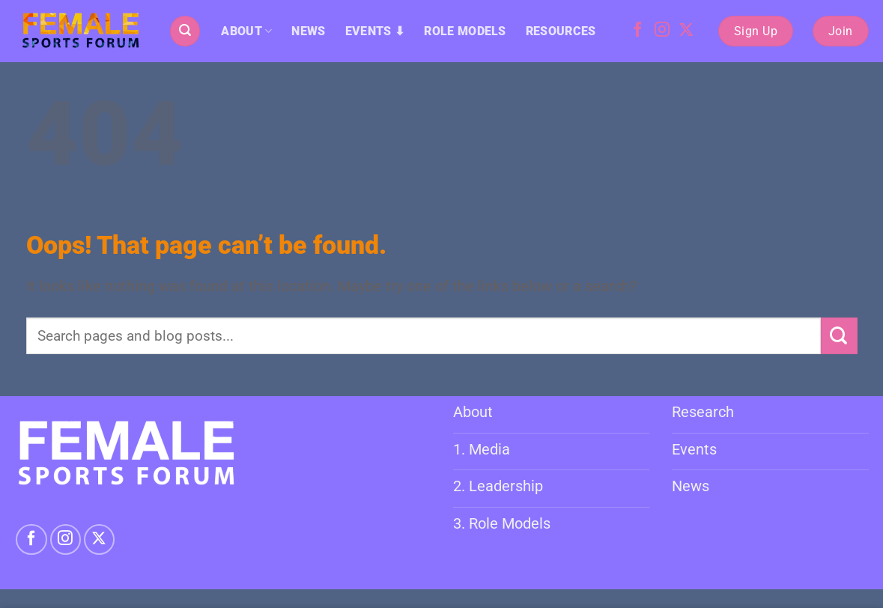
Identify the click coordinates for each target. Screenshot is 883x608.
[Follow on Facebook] (637, 30)
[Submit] (839, 335)
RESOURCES (561, 31)
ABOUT (246, 31)
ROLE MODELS (465, 31)
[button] (185, 31)
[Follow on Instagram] (662, 30)
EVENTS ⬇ (375, 31)
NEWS (308, 31)
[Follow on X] (686, 30)
